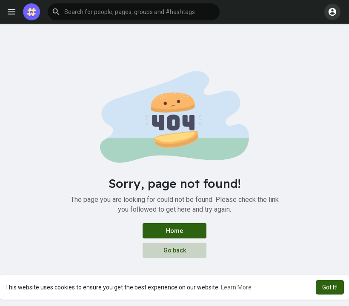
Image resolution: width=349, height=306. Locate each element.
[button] (134, 11)
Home (174, 230)
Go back (174, 250)
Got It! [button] (330, 287)
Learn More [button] (236, 287)
